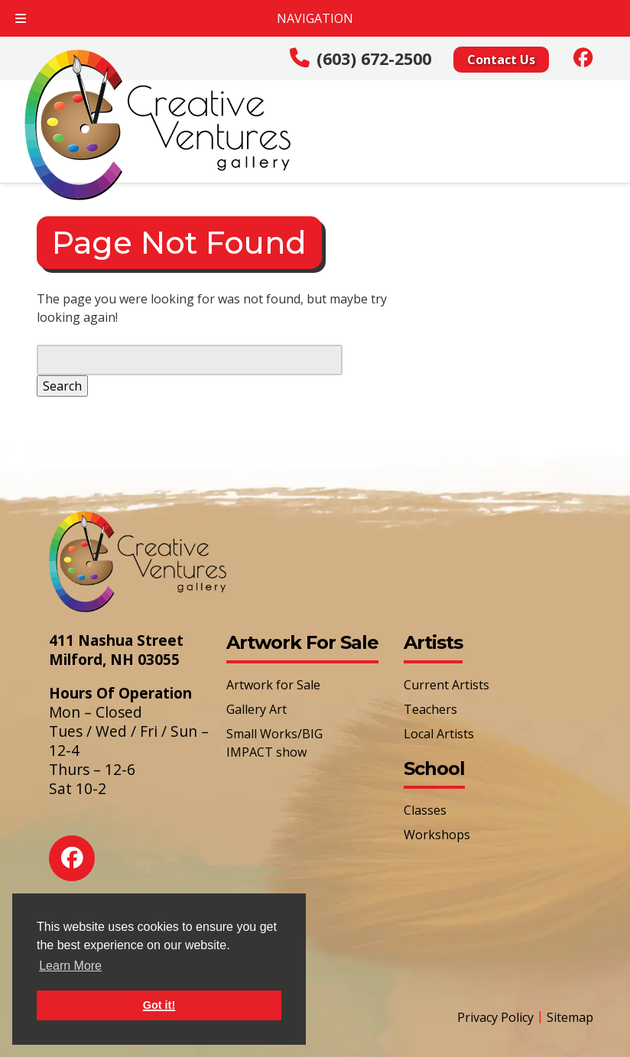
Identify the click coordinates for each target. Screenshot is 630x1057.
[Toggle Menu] (20, 18)
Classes (425, 810)
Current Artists (446, 684)
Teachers (430, 709)
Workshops (437, 834)
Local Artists (439, 733)
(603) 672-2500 (374, 58)
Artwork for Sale (273, 684)
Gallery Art (256, 709)
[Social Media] (583, 57)
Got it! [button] (159, 1005)
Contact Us (501, 59)
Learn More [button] (70, 965)
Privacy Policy (495, 1017)
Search (62, 386)
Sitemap (570, 1017)
